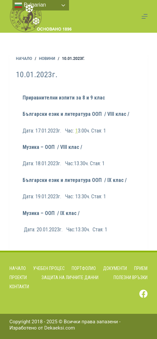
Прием (141, 268)
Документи (115, 268)
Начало (17, 268)
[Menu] (145, 16)
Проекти (18, 277)
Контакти (19, 286)
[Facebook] (143, 294)
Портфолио (84, 268)
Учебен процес (49, 268)
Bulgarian (30, 5)
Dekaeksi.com (59, 328)
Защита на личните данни (70, 277)
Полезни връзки (130, 277)
